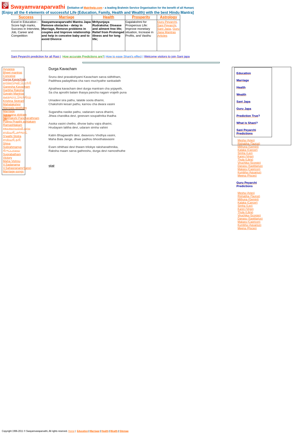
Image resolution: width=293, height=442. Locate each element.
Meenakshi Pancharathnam (21, 118)
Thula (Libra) (245, 159)
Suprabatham (12, 154)
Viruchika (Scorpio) (249, 162)
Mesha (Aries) (246, 140)
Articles (162, 35)
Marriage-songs (13, 171)
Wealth (114, 431)
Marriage (66, 17)
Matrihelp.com (93, 7)
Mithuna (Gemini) (248, 146)
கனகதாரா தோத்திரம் (17, 97)
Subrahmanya (12, 147)
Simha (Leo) (245, 153)
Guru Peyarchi (167, 22)
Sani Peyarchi (166, 25)
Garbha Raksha (13, 90)
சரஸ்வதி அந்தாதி (15, 132)
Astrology (168, 17)
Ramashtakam (12, 125)
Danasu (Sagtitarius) (250, 166)
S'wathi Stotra (12, 136)
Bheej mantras (12, 72)
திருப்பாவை (11, 150)
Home (7, 115)
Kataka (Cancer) (248, 150)
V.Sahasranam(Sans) (17, 168)
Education (82, 431)
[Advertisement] (15, 294)
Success (26, 17)
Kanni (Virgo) (246, 156)
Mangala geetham (15, 107)
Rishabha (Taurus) (249, 143)
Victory (7, 157)
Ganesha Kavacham (16, 86)
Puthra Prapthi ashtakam (19, 121)
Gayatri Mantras (13, 93)
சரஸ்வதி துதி (12, 139)
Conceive (9, 76)
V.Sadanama (11, 164)
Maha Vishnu (11, 161)
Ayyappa (8, 69)
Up (5, 119)
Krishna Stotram (13, 101)
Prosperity (141, 17)
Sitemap (124, 431)
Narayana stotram (15, 114)
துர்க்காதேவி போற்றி (17, 83)
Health (108, 17)
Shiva (7, 143)
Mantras (170, 32)
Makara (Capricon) (249, 169)
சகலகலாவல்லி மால (16, 128)
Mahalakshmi (12, 104)
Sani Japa (164, 28)
